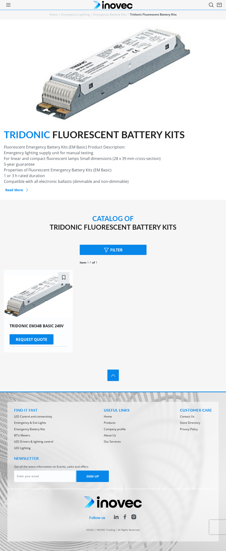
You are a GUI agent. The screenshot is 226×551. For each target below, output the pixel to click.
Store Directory (190, 423)
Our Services (112, 442)
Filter (113, 250)
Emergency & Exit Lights (30, 423)
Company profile (115, 429)
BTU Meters (22, 435)
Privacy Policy (189, 429)
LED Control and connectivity (33, 416)
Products (110, 423)
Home (53, 14)
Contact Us (187, 416)
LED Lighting (22, 448)
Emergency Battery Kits (109, 14)
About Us (110, 435)
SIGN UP (92, 476)
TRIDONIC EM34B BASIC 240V (36, 325)
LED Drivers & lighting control (33, 442)
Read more (17, 189)
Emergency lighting (75, 14)
